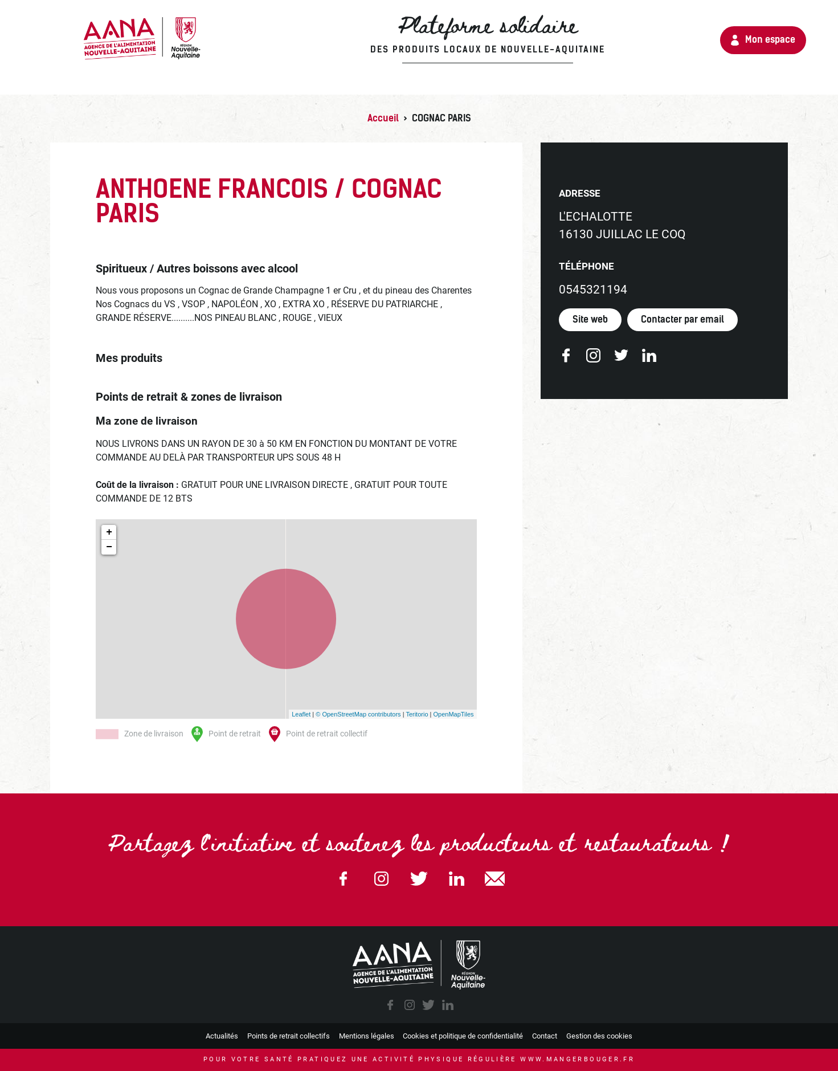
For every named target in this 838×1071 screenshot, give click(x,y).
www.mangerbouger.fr (577, 1059)
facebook (390, 1005)
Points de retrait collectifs (288, 1036)
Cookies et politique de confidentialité (463, 1036)
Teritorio (417, 713)
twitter (428, 1005)
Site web (590, 319)
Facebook (343, 879)
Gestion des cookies (599, 1036)
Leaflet (301, 713)
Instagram (381, 879)
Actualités (222, 1036)
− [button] (109, 547)
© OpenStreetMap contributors (358, 713)
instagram (409, 1005)
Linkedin (456, 879)
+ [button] (109, 532)
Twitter (419, 879)
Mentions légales (366, 1036)
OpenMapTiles (453, 713)
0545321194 (593, 289)
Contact (544, 1036)
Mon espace (768, 39)
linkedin (447, 1005)
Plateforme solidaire (431, 34)
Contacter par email (682, 319)
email (494, 879)
